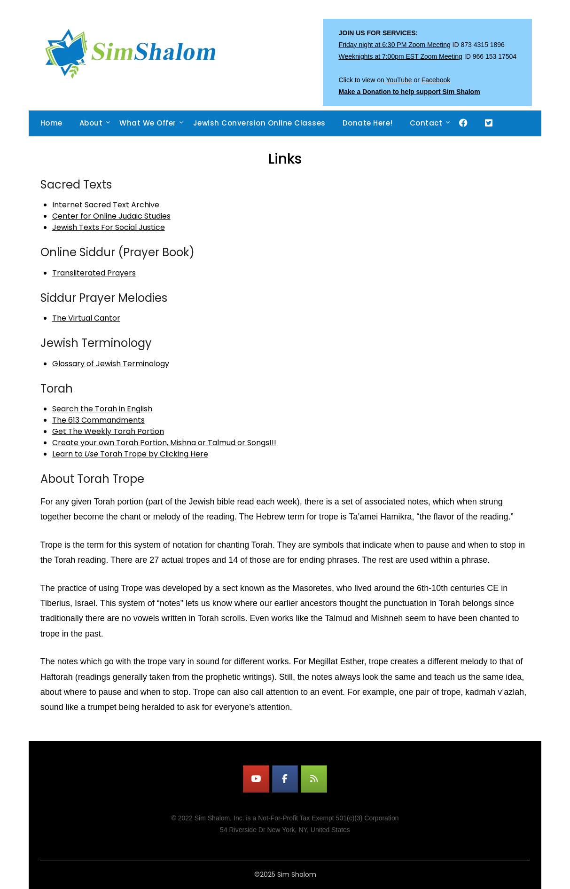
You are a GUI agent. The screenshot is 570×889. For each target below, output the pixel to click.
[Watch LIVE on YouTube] (256, 779)
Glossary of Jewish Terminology (110, 363)
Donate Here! (368, 123)
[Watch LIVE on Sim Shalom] (314, 779)
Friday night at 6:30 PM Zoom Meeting (395, 44)
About (91, 123)
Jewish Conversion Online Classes (259, 123)
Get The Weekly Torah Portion (108, 431)
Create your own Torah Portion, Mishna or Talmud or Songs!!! (164, 442)
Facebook (436, 80)
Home (51, 123)
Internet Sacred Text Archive (105, 204)
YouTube (398, 80)
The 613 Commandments (98, 420)
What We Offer (147, 123)
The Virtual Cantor (86, 318)
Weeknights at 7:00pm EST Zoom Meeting (400, 56)
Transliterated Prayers (94, 272)
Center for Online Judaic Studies (111, 216)
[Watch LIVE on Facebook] (285, 779)
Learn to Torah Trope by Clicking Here (130, 453)
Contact (426, 123)
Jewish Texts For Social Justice (108, 227)
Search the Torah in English (102, 408)
